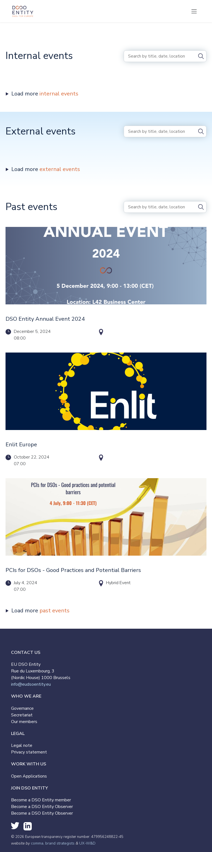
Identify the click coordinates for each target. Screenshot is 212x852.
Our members (24, 722)
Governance (22, 708)
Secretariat (22, 715)
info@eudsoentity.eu (31, 684)
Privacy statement (29, 752)
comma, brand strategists (53, 843)
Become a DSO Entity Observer (42, 807)
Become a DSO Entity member (41, 800)
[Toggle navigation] (194, 11)
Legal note (21, 745)
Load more (44, 93)
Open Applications (29, 776)
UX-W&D (87, 843)
